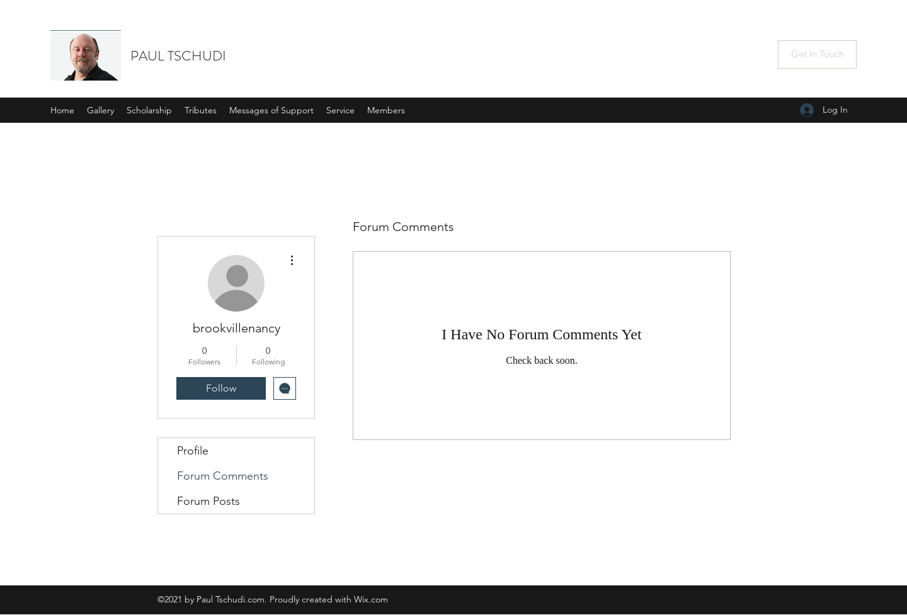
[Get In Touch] (817, 54)
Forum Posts (208, 501)
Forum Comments (222, 476)
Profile (192, 451)
